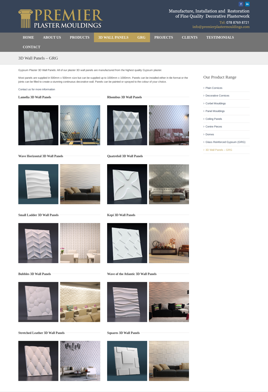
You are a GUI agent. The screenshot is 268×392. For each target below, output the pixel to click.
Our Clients (145, 387)
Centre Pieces (214, 126)
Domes (210, 134)
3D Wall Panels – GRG (219, 149)
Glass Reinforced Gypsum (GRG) (225, 141)
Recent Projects (148, 379)
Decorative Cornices (217, 95)
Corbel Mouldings (216, 103)
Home (142, 364)
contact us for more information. (102, 368)
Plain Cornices (214, 87)
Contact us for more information (36, 89)
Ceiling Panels (214, 118)
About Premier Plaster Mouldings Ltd (160, 371)
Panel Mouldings (215, 111)
